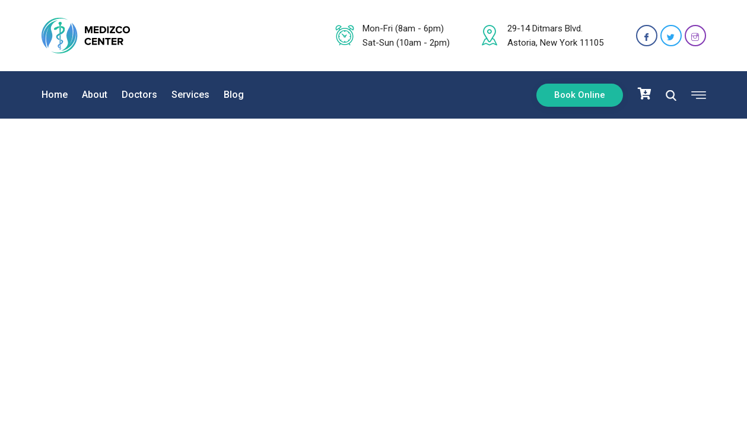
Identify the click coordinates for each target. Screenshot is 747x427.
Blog (234, 94)
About (94, 94)
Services (190, 94)
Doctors (139, 94)
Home (55, 94)
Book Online (579, 95)
